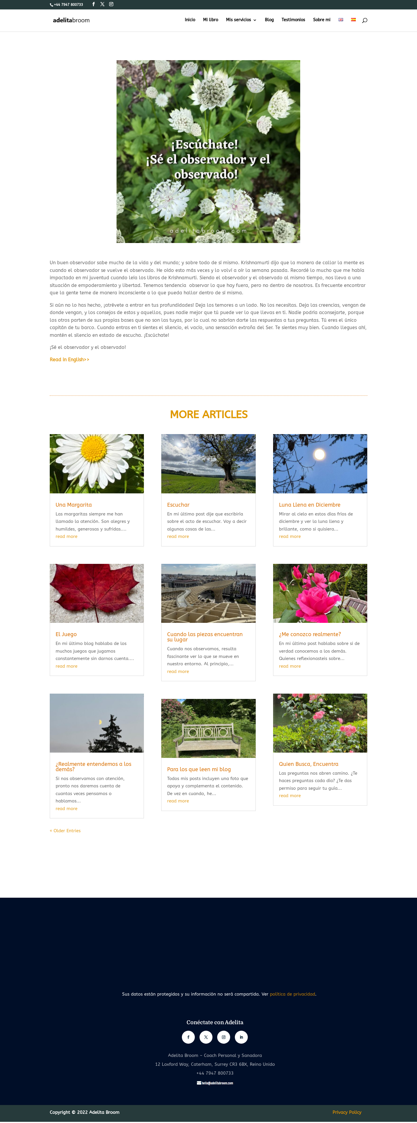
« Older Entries (65, 830)
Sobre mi (321, 20)
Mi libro (210, 20)
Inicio (190, 20)
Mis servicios (238, 20)
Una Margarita (74, 505)
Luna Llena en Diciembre (309, 505)
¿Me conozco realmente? (310, 634)
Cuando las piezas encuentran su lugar (205, 637)
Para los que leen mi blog (199, 769)
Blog (269, 20)
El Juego (66, 634)
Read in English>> (69, 359)
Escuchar (178, 505)
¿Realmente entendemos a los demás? (93, 767)
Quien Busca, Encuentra (308, 764)
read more (66, 536)
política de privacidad (292, 994)
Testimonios (293, 20)
